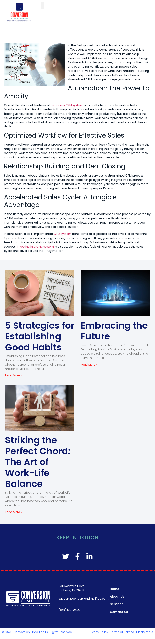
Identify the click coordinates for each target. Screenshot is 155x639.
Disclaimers (144, 632)
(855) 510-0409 (70, 610)
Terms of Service (122, 632)
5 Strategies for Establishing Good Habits (39, 336)
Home (114, 589)
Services (117, 604)
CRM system (62, 234)
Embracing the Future (114, 331)
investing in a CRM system (35, 247)
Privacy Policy (98, 632)
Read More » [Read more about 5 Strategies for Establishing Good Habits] (13, 375)
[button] (42, 5)
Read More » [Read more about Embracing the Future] (89, 365)
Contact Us (119, 612)
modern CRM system (68, 105)
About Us (117, 596)
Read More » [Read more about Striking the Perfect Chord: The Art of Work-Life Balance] (13, 512)
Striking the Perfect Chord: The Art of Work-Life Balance (37, 462)
